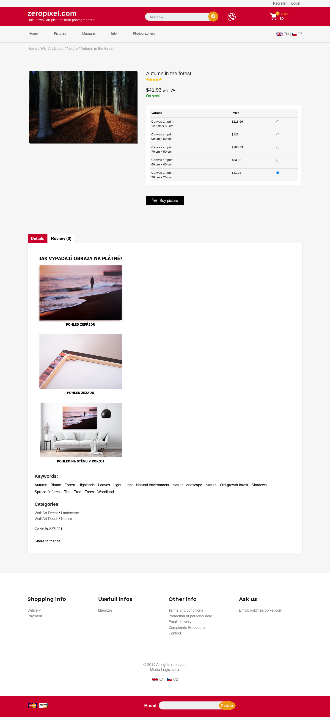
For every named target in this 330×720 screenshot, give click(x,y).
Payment (35, 619)
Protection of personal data (190, 619)
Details (37, 241)
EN (286, 36)
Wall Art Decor (52, 51)
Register (280, 3)
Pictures (56, 36)
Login (295, 3)
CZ (300, 36)
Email (150, 708)
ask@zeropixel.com (266, 613)
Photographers (134, 36)
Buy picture (165, 203)
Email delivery (179, 625)
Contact (174, 636)
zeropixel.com (61, 16)
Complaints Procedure (186, 630)
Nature (72, 51)
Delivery (34, 613)
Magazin (83, 36)
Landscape (70, 516)
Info (106, 36)
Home (32, 36)
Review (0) (62, 241)
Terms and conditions (185, 613)
